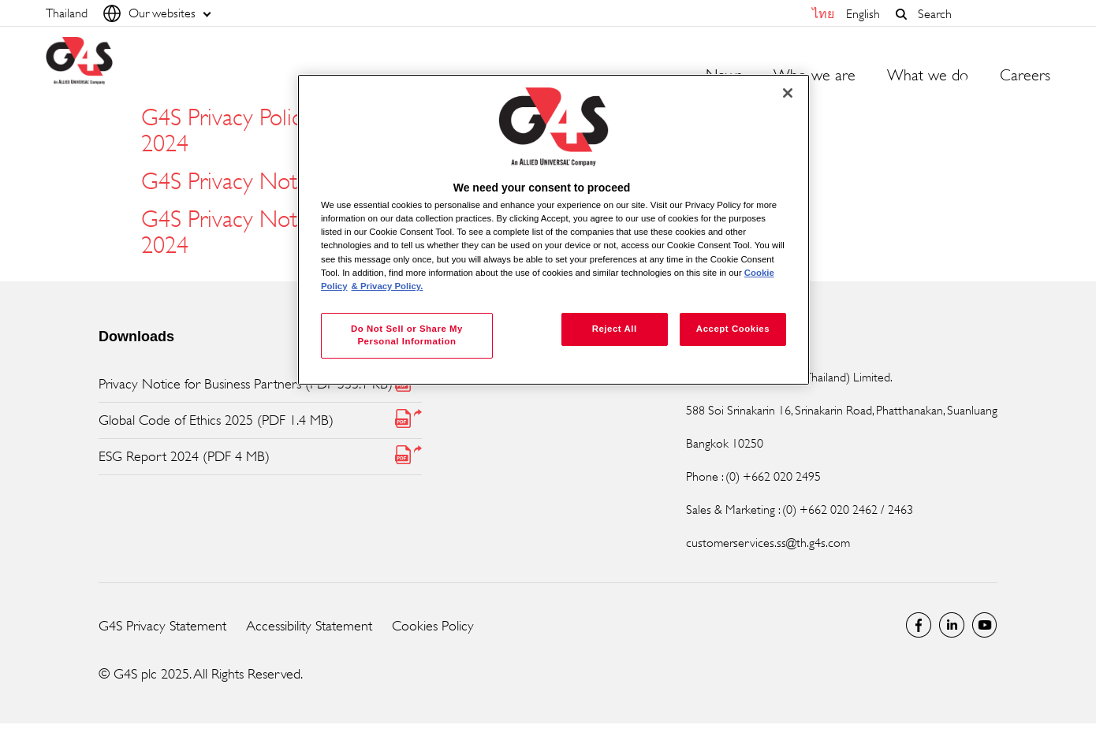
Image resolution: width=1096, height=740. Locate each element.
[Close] (787, 93)
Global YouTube (984, 625)
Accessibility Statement (309, 626)
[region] (553, 229)
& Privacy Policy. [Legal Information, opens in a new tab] (387, 286)
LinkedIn (951, 625)
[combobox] (980, 14)
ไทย (823, 13)
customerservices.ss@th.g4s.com (768, 542)
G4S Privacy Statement (162, 626)
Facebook (918, 625)
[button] (901, 14)
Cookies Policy (433, 626)
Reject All (614, 328)
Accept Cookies (733, 328)
